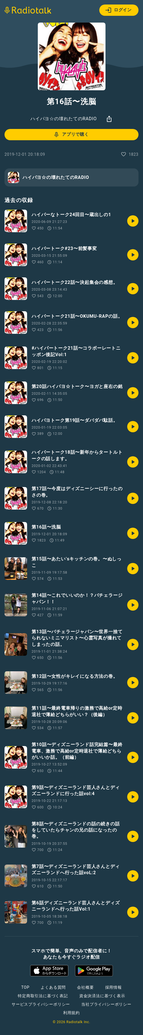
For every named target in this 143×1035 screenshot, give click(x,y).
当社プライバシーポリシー (106, 1004)
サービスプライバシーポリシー (41, 1004)
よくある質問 (53, 987)
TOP (25, 987)
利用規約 (71, 1012)
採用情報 (113, 987)
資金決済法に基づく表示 (102, 996)
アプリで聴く (71, 134)
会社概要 (85, 987)
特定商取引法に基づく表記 (43, 996)
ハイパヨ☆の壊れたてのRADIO (63, 118)
